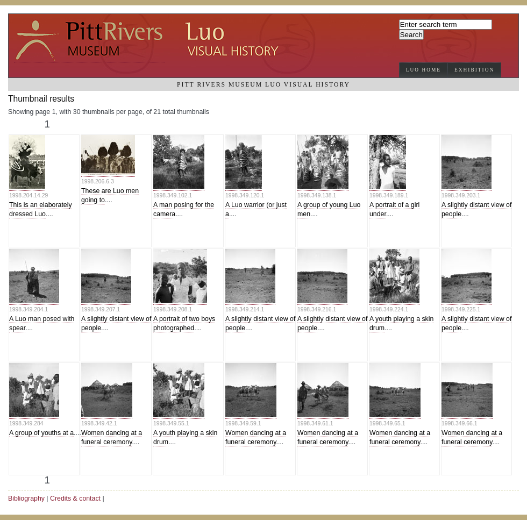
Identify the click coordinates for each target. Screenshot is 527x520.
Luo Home (423, 70)
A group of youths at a (41, 433)
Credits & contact (75, 498)
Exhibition (474, 70)
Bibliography (26, 498)
